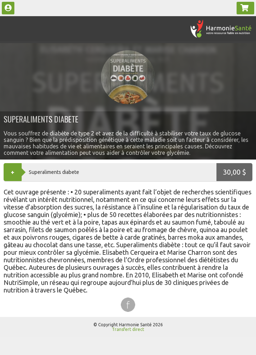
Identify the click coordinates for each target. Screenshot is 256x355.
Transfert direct (128, 329)
